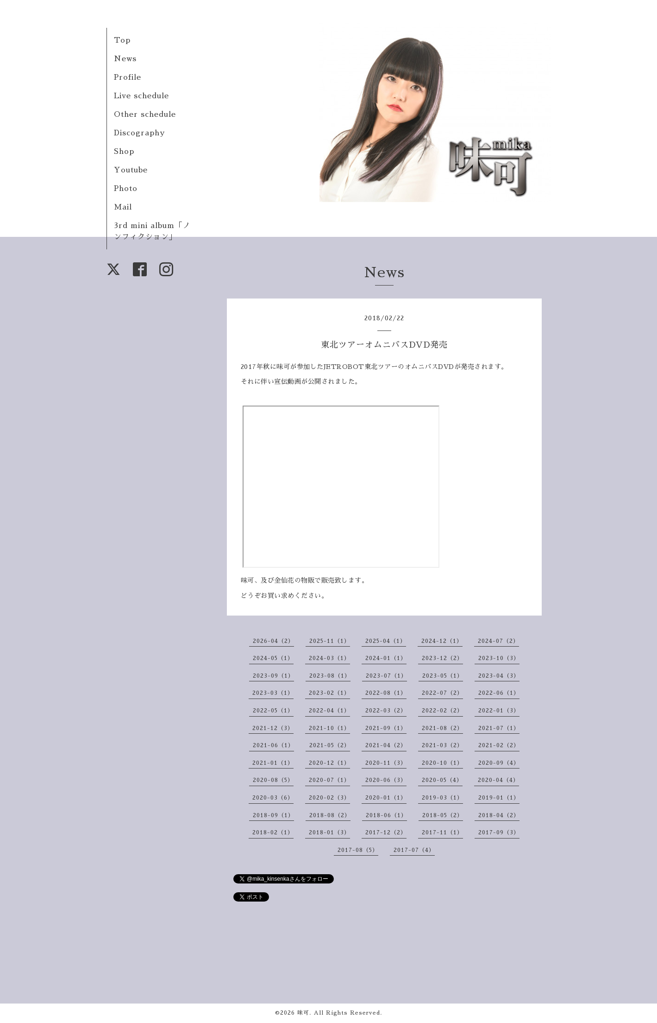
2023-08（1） (329, 676)
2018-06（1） (386, 815)
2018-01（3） (329, 832)
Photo (126, 188)
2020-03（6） (273, 798)
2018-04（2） (498, 815)
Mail (123, 207)
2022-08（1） (386, 693)
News (125, 59)
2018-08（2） (329, 815)
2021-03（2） (442, 745)
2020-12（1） (329, 763)
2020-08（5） (273, 780)
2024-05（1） (273, 658)
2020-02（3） (329, 798)
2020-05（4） (442, 780)
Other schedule (145, 114)
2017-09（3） (498, 832)
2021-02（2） (498, 745)
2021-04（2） (386, 745)
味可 (303, 1013)
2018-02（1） (273, 832)
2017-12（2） (386, 832)
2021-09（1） (386, 728)
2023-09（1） (273, 676)
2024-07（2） (498, 641)
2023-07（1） (386, 676)
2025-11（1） (329, 641)
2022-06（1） (498, 693)
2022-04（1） (329, 710)
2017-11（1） (442, 832)
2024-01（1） (386, 658)
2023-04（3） (498, 676)
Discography (139, 133)
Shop (124, 151)
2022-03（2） (386, 710)
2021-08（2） (442, 728)
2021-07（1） (498, 728)
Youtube (131, 170)
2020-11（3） (386, 763)
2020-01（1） (386, 798)
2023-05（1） (442, 676)
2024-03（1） (329, 658)
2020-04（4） (498, 780)
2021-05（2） (329, 745)
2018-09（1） (273, 815)
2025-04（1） (385, 641)
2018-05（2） (442, 815)
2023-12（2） (442, 658)
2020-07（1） (329, 780)
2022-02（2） (442, 710)
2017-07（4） (414, 850)
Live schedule (141, 96)
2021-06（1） (273, 745)
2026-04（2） (273, 641)
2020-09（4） (498, 763)
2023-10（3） (498, 658)
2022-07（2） (442, 693)
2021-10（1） (329, 728)
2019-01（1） (498, 798)
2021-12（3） (273, 728)
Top (122, 40)
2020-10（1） (442, 763)
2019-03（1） (442, 798)
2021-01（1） (273, 763)
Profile (127, 77)
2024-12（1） (442, 641)
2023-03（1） (273, 693)
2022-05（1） (273, 710)
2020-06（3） (386, 780)
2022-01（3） (498, 710)
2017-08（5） (358, 850)
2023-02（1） (329, 693)
